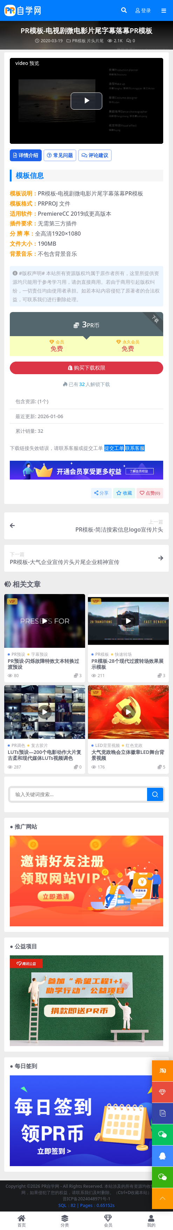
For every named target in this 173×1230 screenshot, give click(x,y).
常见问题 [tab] (60, 155)
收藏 (124, 493)
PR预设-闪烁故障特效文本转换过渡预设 (43, 664)
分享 (101, 493)
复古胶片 (39, 745)
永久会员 (127, 342)
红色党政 (134, 745)
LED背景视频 (107, 745)
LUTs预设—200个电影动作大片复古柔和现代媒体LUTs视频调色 (44, 755)
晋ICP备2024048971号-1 (87, 1199)
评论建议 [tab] (95, 155)
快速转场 (123, 654)
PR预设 (18, 654)
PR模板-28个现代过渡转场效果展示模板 (127, 664)
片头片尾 (95, 41)
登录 (143, 10)
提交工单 (114, 448)
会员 (56, 342)
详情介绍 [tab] (25, 155)
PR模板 (79, 41)
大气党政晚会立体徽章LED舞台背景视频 (127, 755)
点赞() (150, 493)
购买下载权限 (86, 368)
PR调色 (18, 745)
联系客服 (135, 448)
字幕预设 (39, 654)
